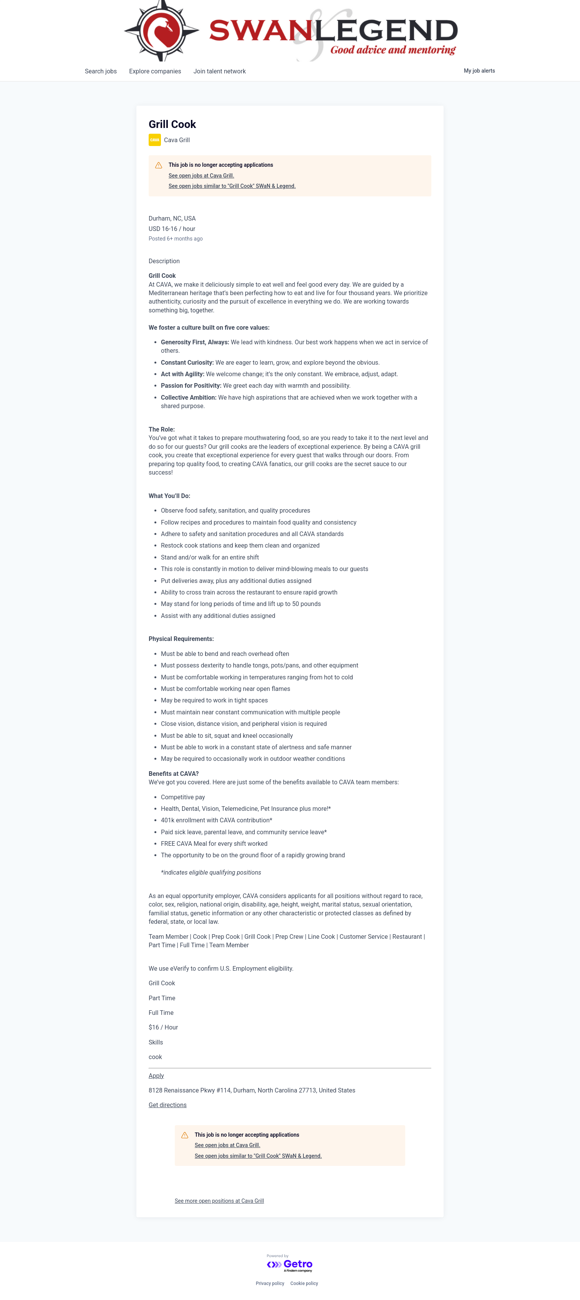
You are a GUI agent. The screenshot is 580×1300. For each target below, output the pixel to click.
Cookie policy (304, 1283)
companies (155, 71)
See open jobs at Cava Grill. (201, 176)
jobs (101, 71)
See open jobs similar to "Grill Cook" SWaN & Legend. (232, 186)
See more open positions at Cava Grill (219, 1201)
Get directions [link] (168, 1105)
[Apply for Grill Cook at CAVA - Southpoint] (156, 1075)
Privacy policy (270, 1283)
